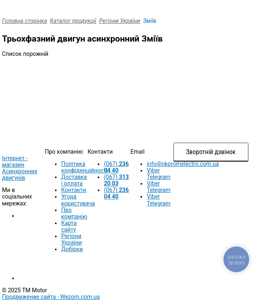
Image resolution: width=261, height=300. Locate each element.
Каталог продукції (73, 21)
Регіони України (119, 21)
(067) (116, 167)
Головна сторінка (24, 21)
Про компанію (74, 213)
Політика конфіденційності (84, 167)
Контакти (73, 190)
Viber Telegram (158, 173)
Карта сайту (69, 226)
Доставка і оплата (74, 180)
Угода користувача (78, 199)
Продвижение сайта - (51, 296)
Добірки (72, 249)
